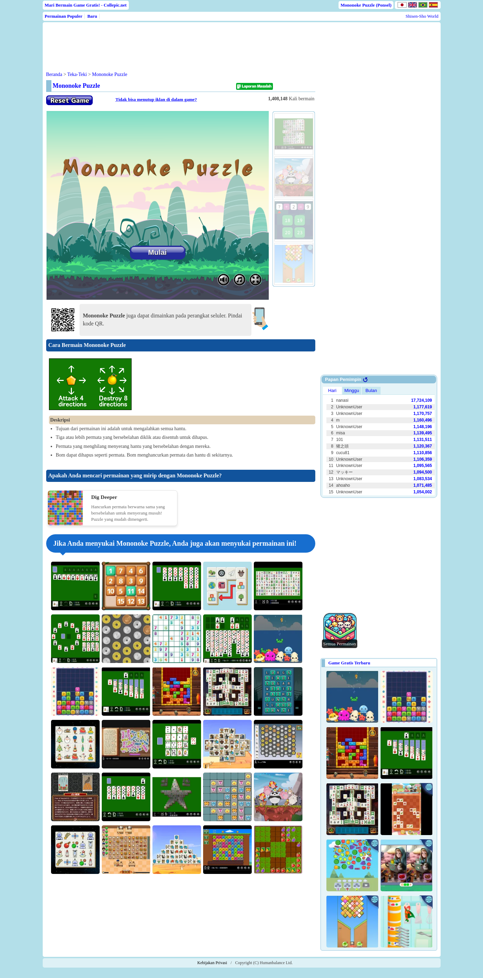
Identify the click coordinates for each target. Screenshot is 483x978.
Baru (92, 16)
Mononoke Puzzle (109, 74)
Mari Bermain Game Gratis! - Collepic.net (86, 5)
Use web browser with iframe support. (378, 440)
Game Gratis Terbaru (349, 662)
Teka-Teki (77, 74)
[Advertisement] (178, 41)
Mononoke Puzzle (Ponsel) (366, 5)
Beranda (54, 74)
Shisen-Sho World (422, 16)
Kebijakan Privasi (212, 962)
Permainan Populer (64, 16)
